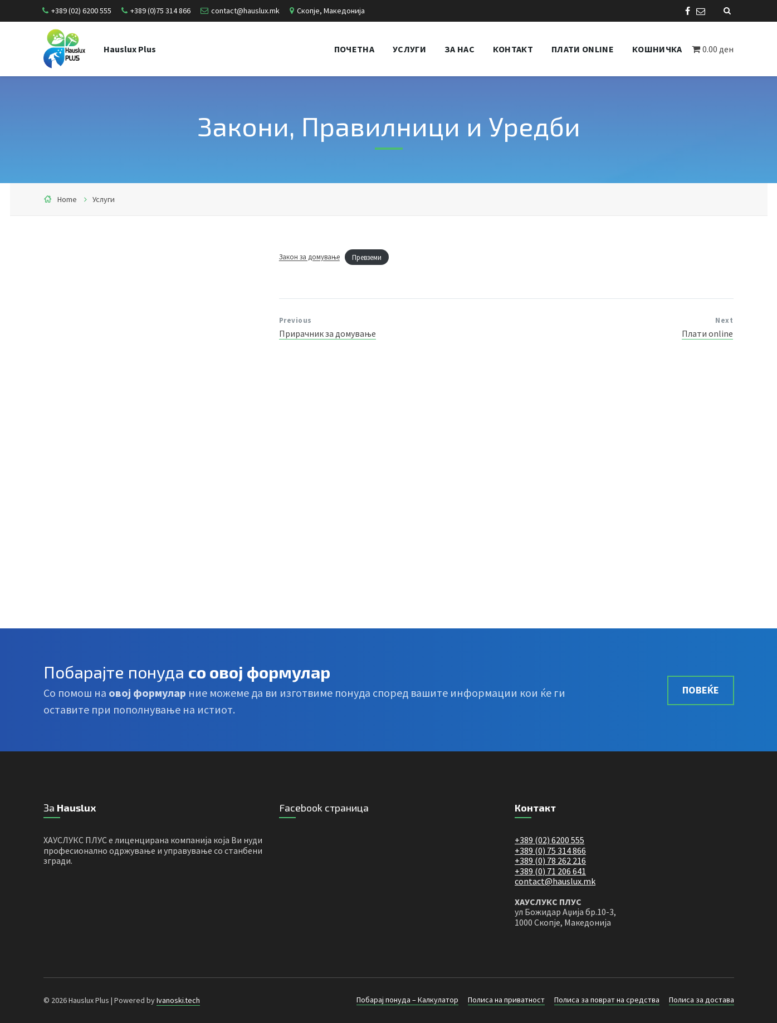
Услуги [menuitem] (409, 49)
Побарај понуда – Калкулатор (407, 1000)
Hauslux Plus (130, 49)
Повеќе (700, 689)
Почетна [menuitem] (354, 49)
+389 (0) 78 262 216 (550, 860)
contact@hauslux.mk (245, 11)
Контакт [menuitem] (513, 49)
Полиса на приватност (506, 1000)
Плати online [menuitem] (582, 49)
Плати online (707, 333)
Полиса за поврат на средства (606, 1000)
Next (724, 320)
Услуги (103, 199)
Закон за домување (309, 257)
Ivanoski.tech (178, 1000)
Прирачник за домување (327, 333)
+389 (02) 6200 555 (81, 11)
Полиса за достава (701, 1000)
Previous (295, 320)
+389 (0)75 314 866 (160, 11)
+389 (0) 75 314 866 (550, 850)
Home (67, 199)
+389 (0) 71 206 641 (550, 871)
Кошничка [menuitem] (657, 49)
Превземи (367, 257)
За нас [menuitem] (459, 49)
